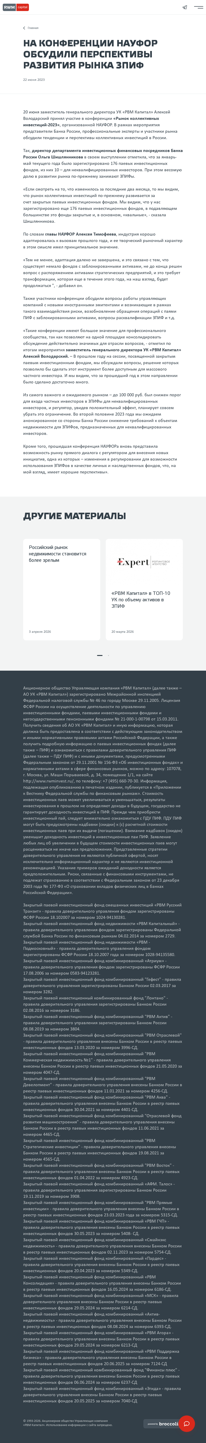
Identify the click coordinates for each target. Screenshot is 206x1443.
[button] (100, 655)
